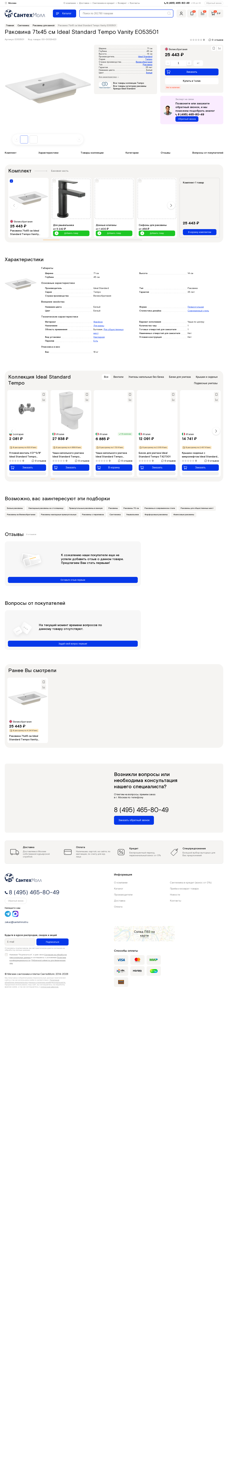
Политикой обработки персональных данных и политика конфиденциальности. (35, 981)
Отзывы (165, 153)
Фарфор (98, 321)
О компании (69, 3)
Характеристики (48, 153)
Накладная (99, 337)
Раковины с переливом (93, 514)
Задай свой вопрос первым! (73, 643)
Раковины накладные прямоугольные (58, 514)
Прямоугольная (196, 307)
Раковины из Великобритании (21, 514)
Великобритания (144, 62)
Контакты (135, 3)
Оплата (118, 906)
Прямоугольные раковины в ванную (86, 508)
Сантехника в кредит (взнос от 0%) (191, 882)
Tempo (148, 59)
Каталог (118, 888)
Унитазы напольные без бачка (146, 377)
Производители (123, 894)
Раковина (147, 64)
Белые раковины (15, 508)
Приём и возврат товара (184, 888)
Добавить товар (66, 233)
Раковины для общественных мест (197, 508)
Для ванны (98, 325)
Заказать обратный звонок (133, 820)
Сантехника (115, 514)
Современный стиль (198, 310)
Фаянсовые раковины (183, 514)
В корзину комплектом (199, 232)
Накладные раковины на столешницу (45, 508)
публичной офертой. (50, 987)
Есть (95, 341)
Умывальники (132, 514)
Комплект (10, 153)
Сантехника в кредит (103, 3)
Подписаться (52, 942)
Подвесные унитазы (206, 383)
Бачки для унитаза (180, 377)
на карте (147, 934)
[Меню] (64, 13)
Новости (175, 894)
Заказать (182, 72)
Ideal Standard (145, 56)
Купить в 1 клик (192, 81)
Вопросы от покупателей (207, 153)
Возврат (122, 3)
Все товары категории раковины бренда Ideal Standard (129, 87)
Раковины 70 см (131, 508)
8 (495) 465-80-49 (178, 3)
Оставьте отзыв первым (72, 580)
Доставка (84, 3)
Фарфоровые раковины (156, 514)
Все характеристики (109, 77)
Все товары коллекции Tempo (128, 83)
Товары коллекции (92, 153)
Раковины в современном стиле (160, 508)
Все (106, 377)
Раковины (113, 508)
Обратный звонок (214, 3)
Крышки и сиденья (207, 377)
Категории (132, 153)
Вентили (118, 377)
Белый (149, 73)
